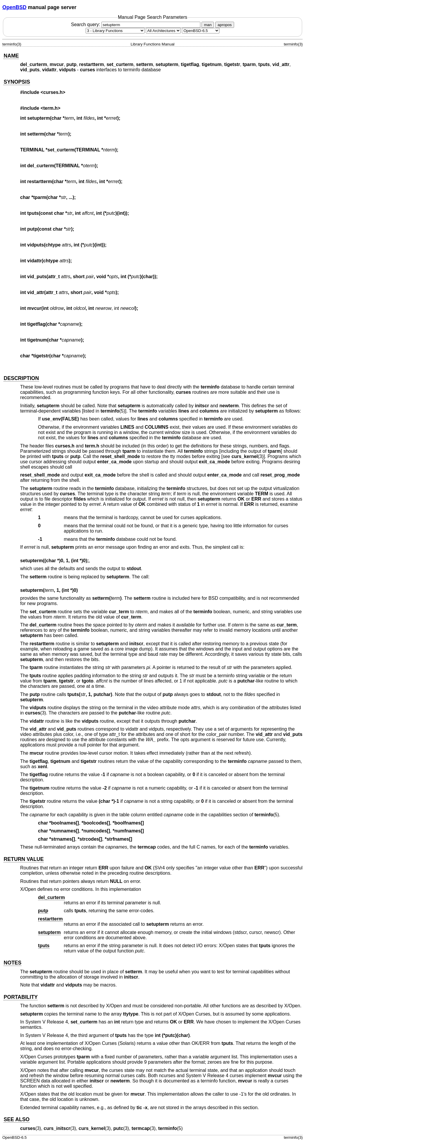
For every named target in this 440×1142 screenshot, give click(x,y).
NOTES (12, 963)
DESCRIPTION (21, 378)
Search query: (136, 24)
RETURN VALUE (24, 859)
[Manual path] (200, 30)
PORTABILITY (21, 997)
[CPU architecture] (163, 30)
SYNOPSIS (17, 82)
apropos (225, 25)
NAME (11, 56)
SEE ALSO (16, 1119)
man (207, 25)
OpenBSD (14, 7)
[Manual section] (115, 30)
